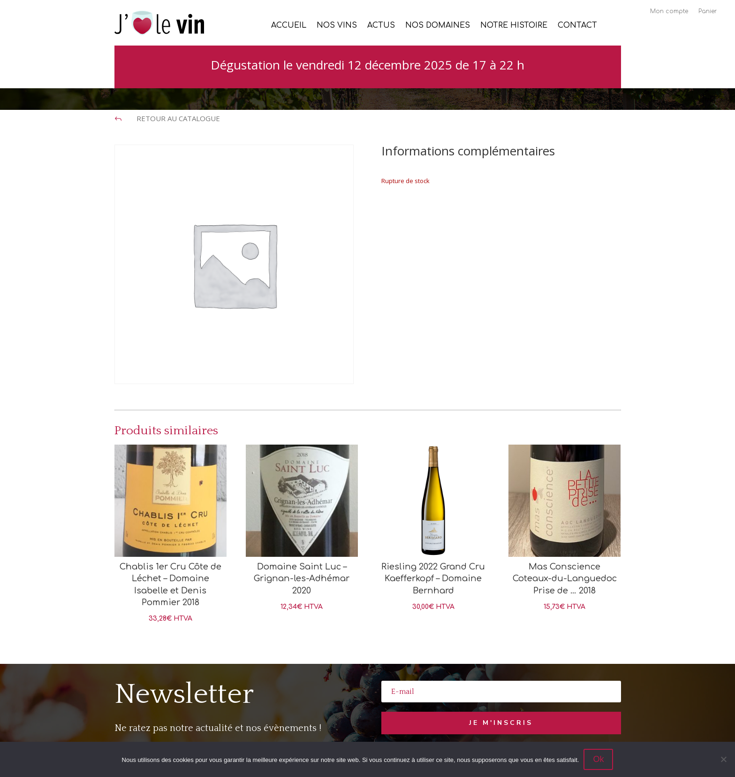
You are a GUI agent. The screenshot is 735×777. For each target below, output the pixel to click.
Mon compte (669, 11)
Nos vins (337, 26)
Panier (707, 11)
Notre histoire (513, 26)
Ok (598, 759)
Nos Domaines (437, 26)
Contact (577, 26)
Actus (381, 26)
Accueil (288, 26)
